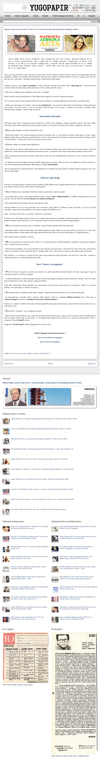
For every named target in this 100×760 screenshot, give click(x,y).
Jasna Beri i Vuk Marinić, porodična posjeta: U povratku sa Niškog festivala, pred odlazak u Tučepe (42, 489)
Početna (7, 16)
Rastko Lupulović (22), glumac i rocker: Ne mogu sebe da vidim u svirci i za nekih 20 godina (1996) (42, 499)
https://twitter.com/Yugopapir (50, 342)
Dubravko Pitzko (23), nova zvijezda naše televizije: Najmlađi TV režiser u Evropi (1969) (39, 439)
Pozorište (36, 353)
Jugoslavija (22, 353)
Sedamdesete (44, 353)
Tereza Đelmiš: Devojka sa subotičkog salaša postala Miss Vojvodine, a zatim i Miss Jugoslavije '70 (42, 449)
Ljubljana (30, 353)
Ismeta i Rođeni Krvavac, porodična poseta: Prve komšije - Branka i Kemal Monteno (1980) (40, 479)
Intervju (15, 353)
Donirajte (45, 16)
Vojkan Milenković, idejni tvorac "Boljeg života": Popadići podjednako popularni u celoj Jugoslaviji (42, 469)
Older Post (92, 364)
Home (50, 364)
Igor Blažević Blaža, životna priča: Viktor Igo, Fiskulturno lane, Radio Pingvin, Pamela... (39, 509)
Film (10, 353)
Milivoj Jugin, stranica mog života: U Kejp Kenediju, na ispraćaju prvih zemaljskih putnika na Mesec (42, 383)
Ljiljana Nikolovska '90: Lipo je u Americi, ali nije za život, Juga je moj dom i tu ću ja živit (39, 459)
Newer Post (8, 364)
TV (50, 353)
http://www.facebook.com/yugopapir (50, 337)
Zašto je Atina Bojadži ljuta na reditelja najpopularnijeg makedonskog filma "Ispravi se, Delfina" (41, 429)
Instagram (92, 16)
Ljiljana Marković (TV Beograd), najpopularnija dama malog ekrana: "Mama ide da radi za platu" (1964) (44, 419)
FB (78, 16)
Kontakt (35, 16)
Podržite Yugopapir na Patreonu (63, 16)
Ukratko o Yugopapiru (22, 16)
